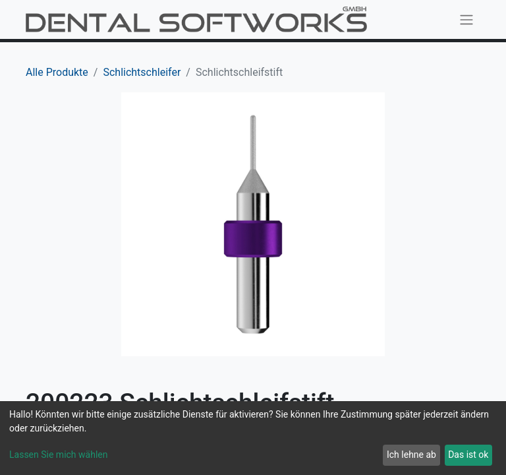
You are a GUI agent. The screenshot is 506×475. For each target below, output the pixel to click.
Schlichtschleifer (142, 72)
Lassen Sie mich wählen (58, 454)
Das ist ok (468, 454)
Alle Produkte (57, 72)
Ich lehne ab (411, 454)
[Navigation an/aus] (466, 19)
